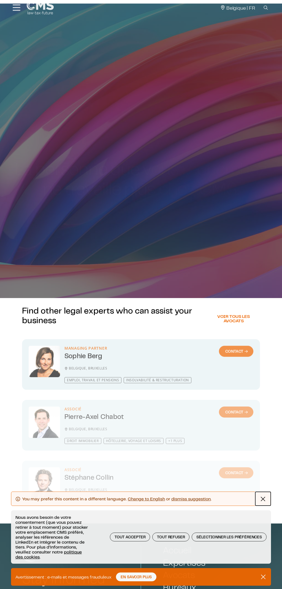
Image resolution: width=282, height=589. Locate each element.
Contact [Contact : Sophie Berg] (236, 369)
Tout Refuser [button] (171, 549)
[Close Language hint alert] (263, 511)
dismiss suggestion (191, 511)
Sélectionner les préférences (229, 549)
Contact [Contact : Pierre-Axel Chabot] (236, 425)
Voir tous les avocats (233, 334)
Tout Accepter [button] (130, 549)
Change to (146, 511)
